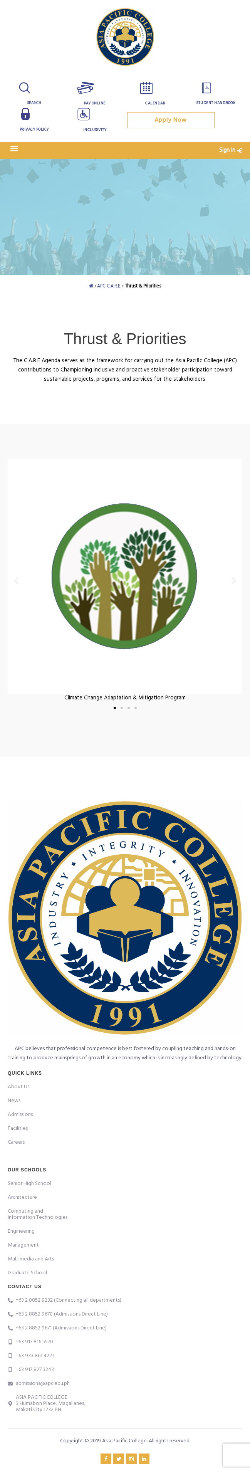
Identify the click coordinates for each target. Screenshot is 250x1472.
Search (34, 103)
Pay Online (95, 103)
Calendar (155, 103)
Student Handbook (215, 103)
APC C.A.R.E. (109, 286)
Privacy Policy (34, 129)
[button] (14, 148)
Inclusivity (95, 130)
